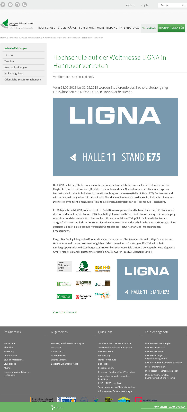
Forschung (87, 27)
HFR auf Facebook (2, 4)
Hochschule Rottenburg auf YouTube (10, 4)
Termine (9, 61)
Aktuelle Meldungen (30, 37)
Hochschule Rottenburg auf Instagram (17, 4)
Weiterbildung (107, 27)
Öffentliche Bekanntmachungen (22, 79)
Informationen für (171, 27)
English (145, 5)
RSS (24, 4)
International (129, 27)
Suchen (183, 5)
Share (59, 407)
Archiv (9, 54)
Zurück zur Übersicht (65, 312)
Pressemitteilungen (15, 67)
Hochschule (46, 27)
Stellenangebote (13, 73)
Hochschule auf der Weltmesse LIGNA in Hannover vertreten (73, 37)
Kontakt (130, 5)
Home (3, 37)
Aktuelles (149, 27)
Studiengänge (67, 27)
